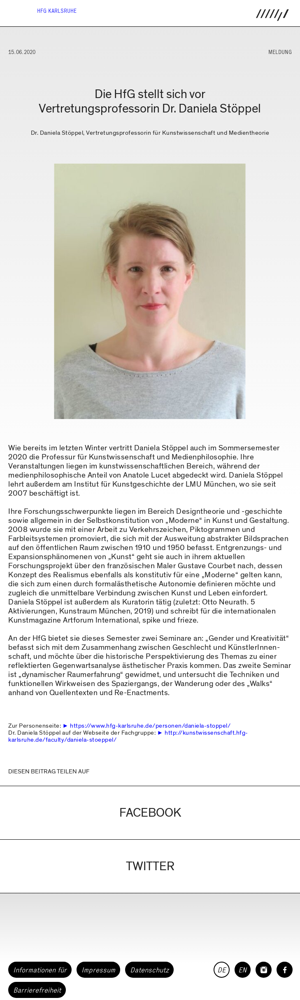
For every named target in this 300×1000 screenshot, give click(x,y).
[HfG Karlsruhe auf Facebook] (285, 970)
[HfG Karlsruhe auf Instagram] (264, 970)
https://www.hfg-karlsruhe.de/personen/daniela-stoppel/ (150, 725)
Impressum (98, 969)
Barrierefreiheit (37, 990)
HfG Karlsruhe (57, 10)
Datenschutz (149, 969)
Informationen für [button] (40, 969)
